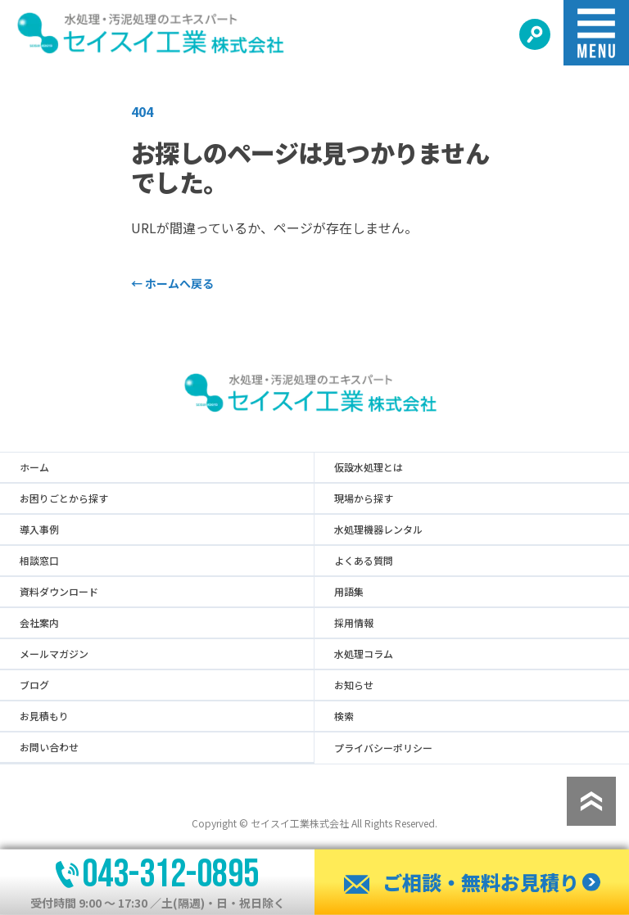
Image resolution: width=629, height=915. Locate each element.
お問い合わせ (49, 747)
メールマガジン (54, 653)
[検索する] (534, 34)
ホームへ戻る (172, 283)
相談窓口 (39, 560)
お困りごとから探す (64, 498)
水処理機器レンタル (378, 529)
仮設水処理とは (368, 467)
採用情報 (353, 622)
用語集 (349, 591)
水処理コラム (363, 653)
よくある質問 (363, 560)
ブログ (34, 685)
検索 (344, 716)
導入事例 (39, 529)
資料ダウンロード (59, 591)
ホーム (34, 467)
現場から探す (363, 498)
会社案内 (39, 622)
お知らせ (353, 685)
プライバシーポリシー (383, 748)
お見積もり (44, 716)
